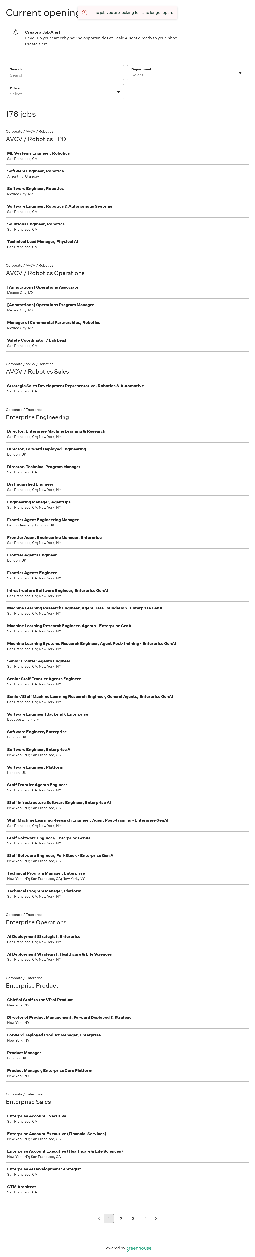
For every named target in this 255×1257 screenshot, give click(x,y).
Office (15, 88)
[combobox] (131, 75)
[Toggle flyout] (240, 73)
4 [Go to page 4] (145, 1218)
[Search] (65, 76)
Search (16, 69)
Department (141, 69)
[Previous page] (99, 1219)
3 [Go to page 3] (133, 1218)
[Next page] (156, 1219)
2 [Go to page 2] (121, 1218)
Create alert (36, 44)
